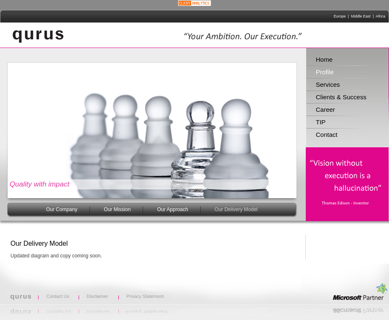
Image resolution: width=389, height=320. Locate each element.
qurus (38, 35)
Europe (340, 16)
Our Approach (172, 209)
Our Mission (117, 209)
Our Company (61, 209)
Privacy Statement (145, 296)
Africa (380, 16)
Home (324, 59)
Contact (327, 134)
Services (328, 84)
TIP (320, 122)
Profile (325, 72)
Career (325, 109)
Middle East (361, 16)
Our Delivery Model (236, 209)
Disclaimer (97, 296)
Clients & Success (341, 97)
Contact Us (57, 296)
